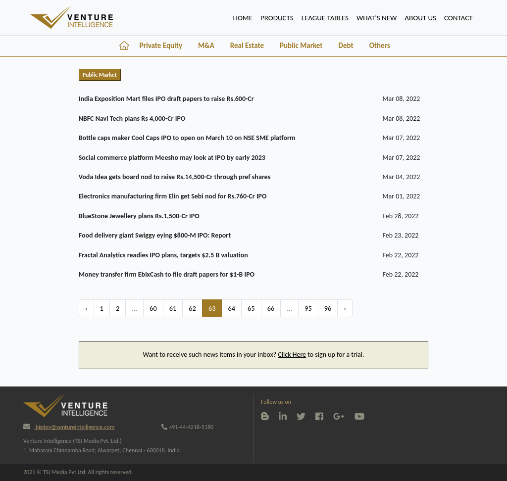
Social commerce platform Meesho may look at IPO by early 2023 (172, 157)
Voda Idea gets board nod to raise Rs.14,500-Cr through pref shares (175, 177)
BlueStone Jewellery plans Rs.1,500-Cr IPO (139, 216)
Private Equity (161, 45)
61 (173, 308)
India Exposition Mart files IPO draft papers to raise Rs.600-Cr (166, 99)
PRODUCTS (277, 17)
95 (308, 308)
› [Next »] (345, 308)
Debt (345, 45)
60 (153, 308)
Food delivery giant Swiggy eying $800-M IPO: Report (155, 235)
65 (251, 308)
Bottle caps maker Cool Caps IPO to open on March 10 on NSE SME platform (187, 138)
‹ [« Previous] (86, 308)
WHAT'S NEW (376, 17)
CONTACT (458, 17)
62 (192, 308)
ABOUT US (420, 17)
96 (328, 308)
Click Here (292, 354)
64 (231, 308)
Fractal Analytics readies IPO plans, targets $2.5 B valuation (163, 255)
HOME (244, 16)
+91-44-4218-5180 (187, 427)
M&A (206, 45)
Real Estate (247, 45)
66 (271, 308)
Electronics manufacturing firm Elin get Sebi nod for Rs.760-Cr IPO (173, 196)
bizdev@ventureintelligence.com (68, 427)
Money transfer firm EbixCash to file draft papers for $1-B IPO (166, 274)
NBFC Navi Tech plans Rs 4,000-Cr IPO (132, 118)
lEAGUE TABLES (325, 17)
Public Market (301, 45)
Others (379, 45)
